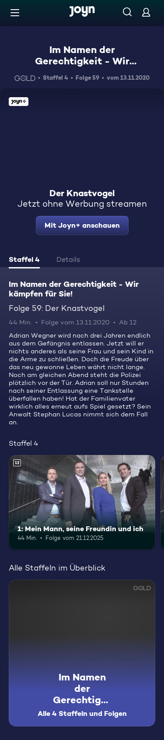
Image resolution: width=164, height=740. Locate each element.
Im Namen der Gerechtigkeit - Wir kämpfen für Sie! (82, 61)
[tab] (24, 260)
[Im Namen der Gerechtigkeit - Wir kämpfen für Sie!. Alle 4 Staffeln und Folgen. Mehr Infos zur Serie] (82, 653)
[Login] (146, 12)
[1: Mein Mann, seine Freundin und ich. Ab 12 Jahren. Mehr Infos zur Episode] (82, 502)
